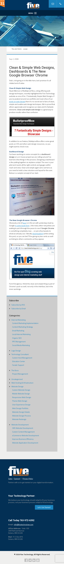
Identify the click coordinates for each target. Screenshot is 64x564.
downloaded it (37, 233)
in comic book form (22, 225)
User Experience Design (21, 404)
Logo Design (16, 350)
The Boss (15, 370)
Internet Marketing (18, 319)
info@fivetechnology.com (23, 524)
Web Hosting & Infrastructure (22, 382)
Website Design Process (21, 415)
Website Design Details (21, 412)
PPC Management (19, 341)
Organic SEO (17, 338)
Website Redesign (19, 419)
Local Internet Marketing (21, 334)
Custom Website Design (21, 390)
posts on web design (17, 101)
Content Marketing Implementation (25, 323)
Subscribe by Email (18, 308)
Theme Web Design (19, 401)
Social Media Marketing (21, 345)
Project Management (20, 373)
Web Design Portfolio (20, 408)
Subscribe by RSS (18, 304)
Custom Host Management (22, 357)
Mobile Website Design (21, 393)
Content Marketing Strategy (22, 327)
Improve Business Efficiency (23, 439)
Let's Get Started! (44, 507)
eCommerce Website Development (25, 435)
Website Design (17, 386)
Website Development (20, 424)
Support (17, 478)
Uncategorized (17, 379)
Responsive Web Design (21, 397)
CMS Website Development (22, 428)
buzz (24, 223)
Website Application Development (25, 442)
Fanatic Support (18, 365)
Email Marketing (18, 330)
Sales (10, 478)
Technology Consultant (20, 354)
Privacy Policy (28, 478)
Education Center (18, 361)
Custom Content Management (23, 431)
